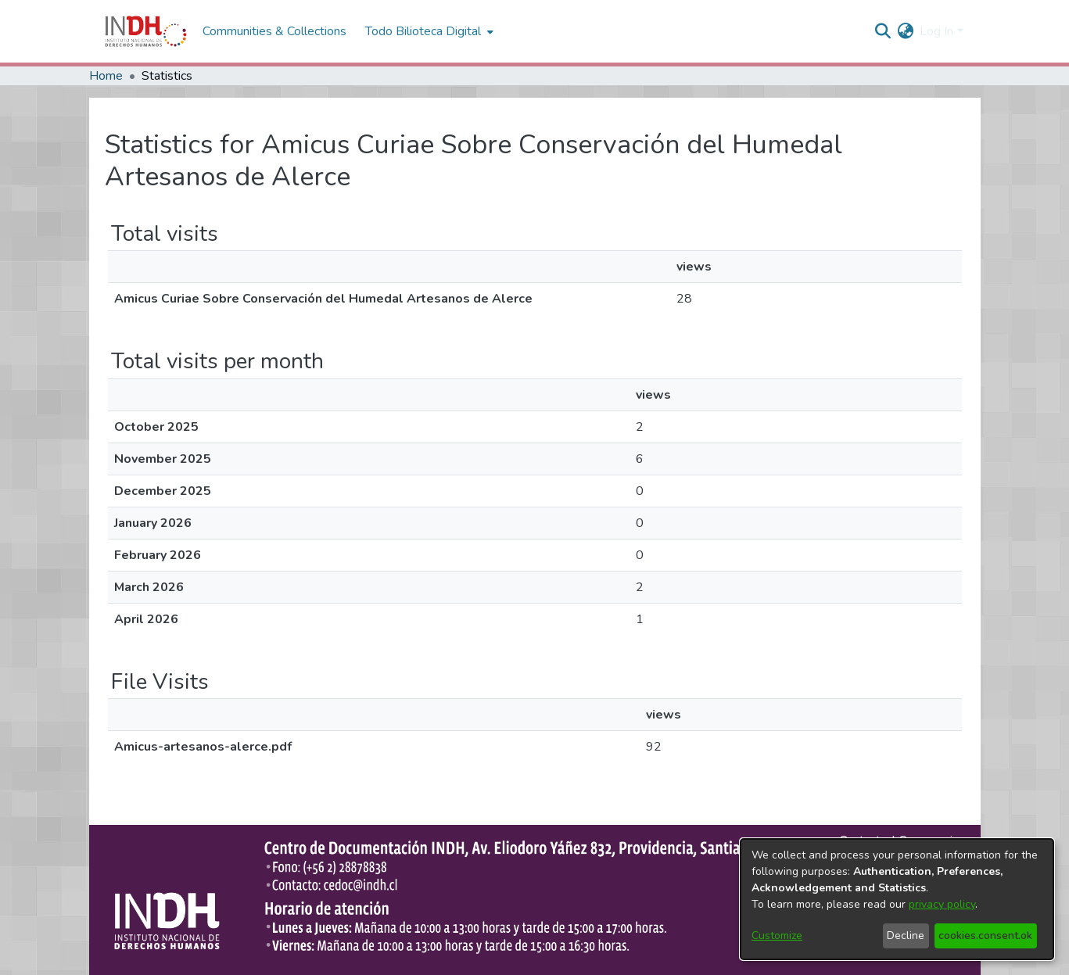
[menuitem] (905, 31)
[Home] (146, 31)
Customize (777, 935)
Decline (905, 935)
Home (106, 75)
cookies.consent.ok (985, 935)
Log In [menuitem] (936, 31)
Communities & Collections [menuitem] (274, 31)
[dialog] (897, 899)
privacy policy (942, 904)
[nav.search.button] (882, 31)
